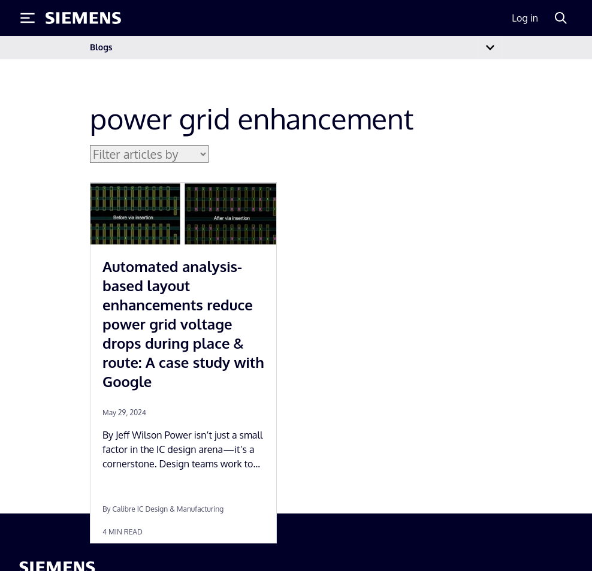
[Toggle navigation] (490, 47)
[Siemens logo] (83, 18)
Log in (525, 18)
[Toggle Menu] (27, 18)
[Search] (561, 18)
